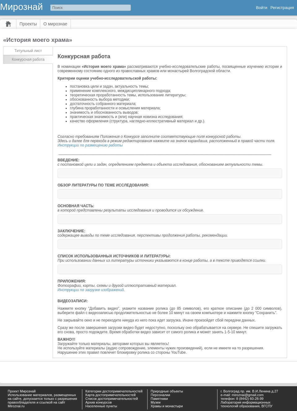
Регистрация (282, 7)
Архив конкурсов (98, 402)
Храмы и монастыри (167, 406)
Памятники (159, 398)
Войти (261, 7)
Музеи (156, 402)
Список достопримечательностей (111, 398)
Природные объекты (167, 391)
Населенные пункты (101, 406)
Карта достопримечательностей (110, 395)
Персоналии (160, 395)
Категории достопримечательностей (114, 391)
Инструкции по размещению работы (90, 145)
